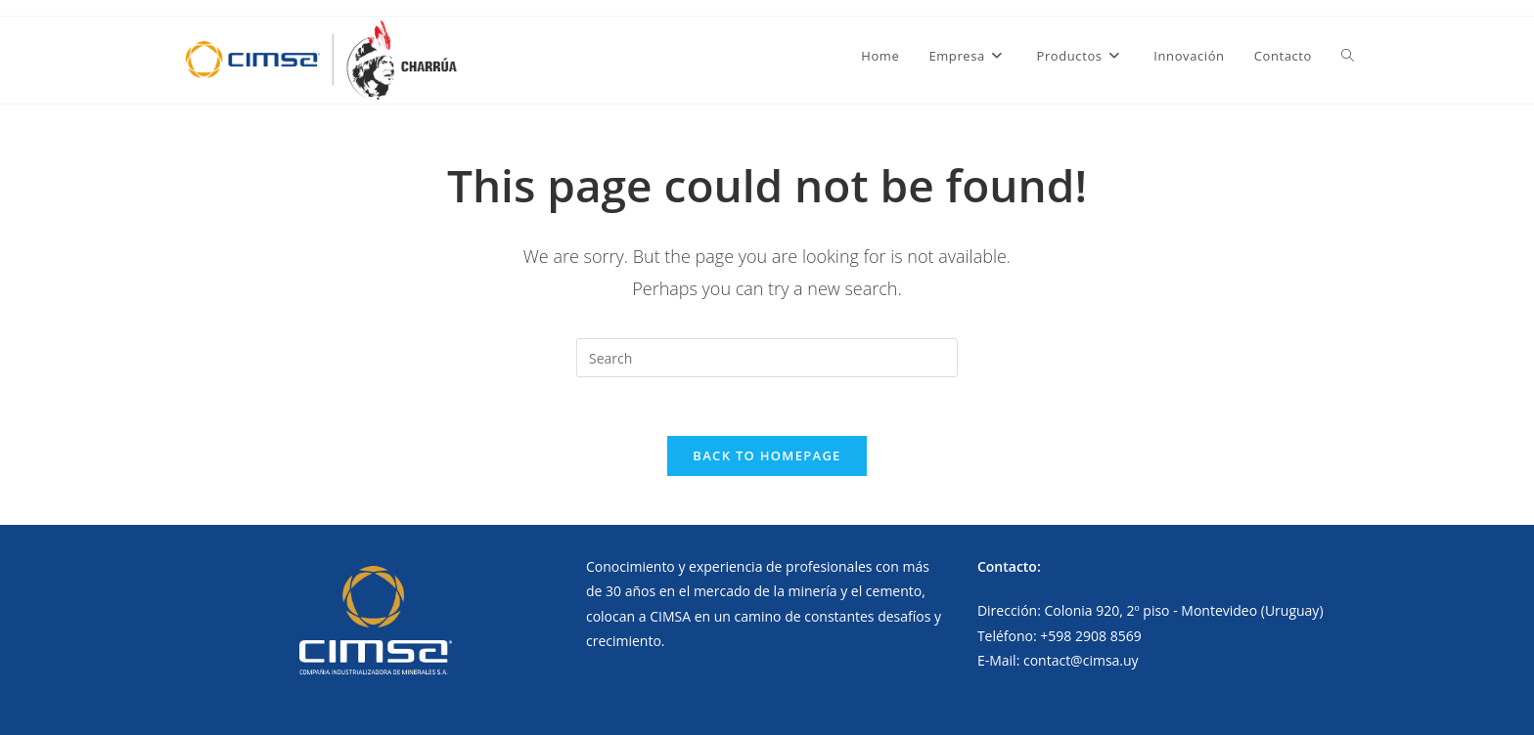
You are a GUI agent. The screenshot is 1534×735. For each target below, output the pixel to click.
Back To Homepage (766, 455)
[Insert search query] (767, 357)
